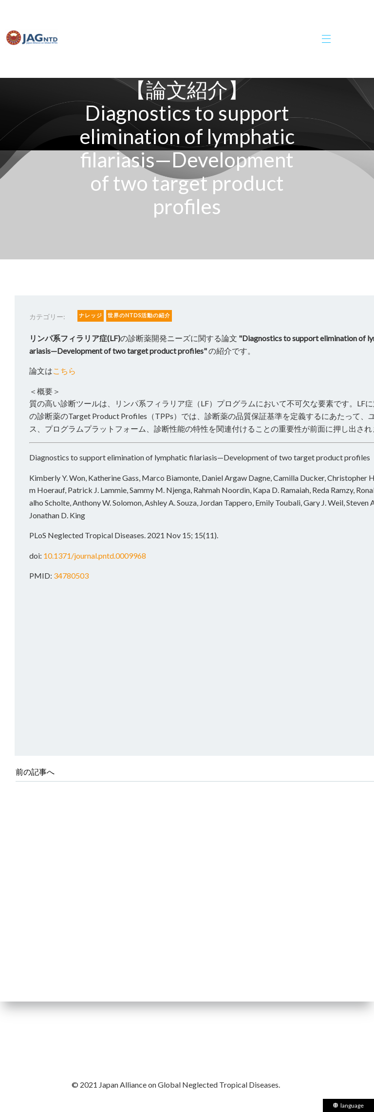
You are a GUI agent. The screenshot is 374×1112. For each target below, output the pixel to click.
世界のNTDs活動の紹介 (139, 315)
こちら (64, 370)
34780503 (71, 575)
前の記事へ (35, 771)
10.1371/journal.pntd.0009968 (94, 555)
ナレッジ (90, 315)
